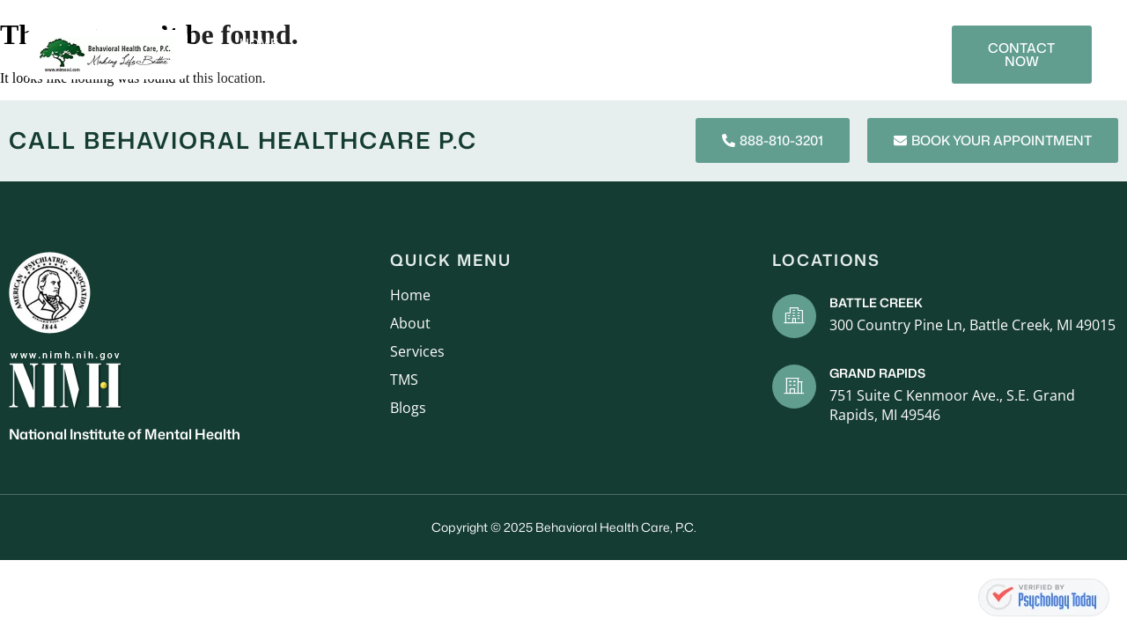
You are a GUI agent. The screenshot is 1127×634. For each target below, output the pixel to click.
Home (258, 42)
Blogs (789, 42)
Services (406, 42)
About (327, 42)
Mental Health (635, 42)
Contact (779, 65)
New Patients (510, 42)
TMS (727, 42)
